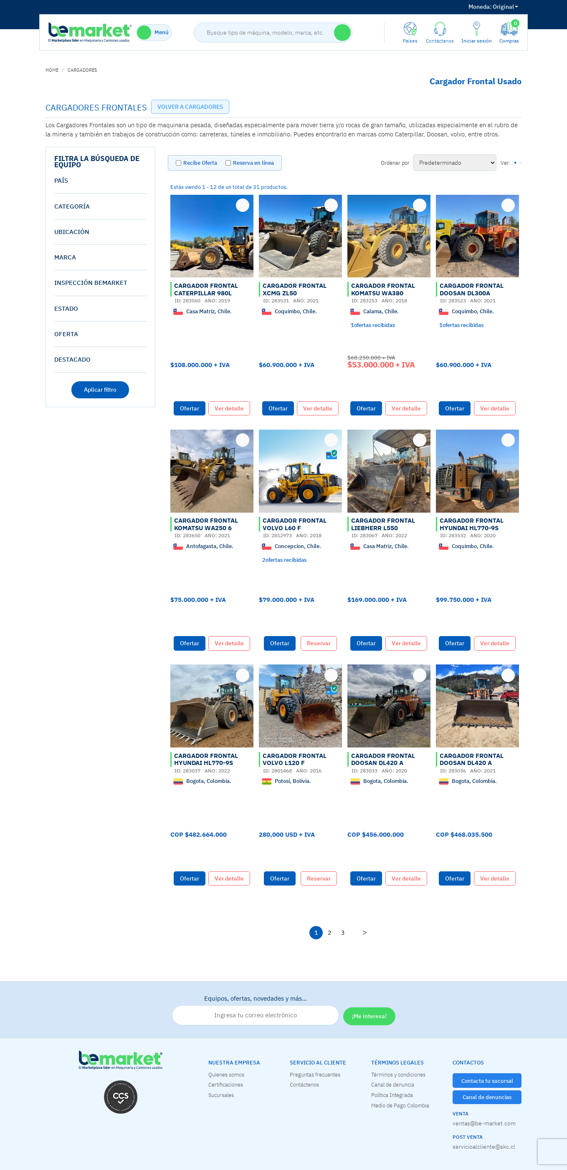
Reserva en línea (253, 162)
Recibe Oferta (200, 162)
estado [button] (66, 308)
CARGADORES (82, 70)
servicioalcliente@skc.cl (484, 1146)
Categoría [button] (72, 206)
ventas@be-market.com (484, 1123)
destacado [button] (72, 359)
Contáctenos (304, 1084)
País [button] (61, 180)
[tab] (100, 180)
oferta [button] (66, 334)
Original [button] (493, 7)
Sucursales (221, 1095)
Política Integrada (392, 1095)
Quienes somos (226, 1074)
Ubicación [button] (71, 232)
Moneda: (479, 6)
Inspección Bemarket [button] (90, 283)
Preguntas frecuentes (315, 1074)
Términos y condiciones (398, 1074)
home (52, 70)
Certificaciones (225, 1084)
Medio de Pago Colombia (400, 1105)
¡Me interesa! (369, 1016)
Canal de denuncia (392, 1084)
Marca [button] (65, 257)
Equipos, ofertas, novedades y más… (255, 1009)
